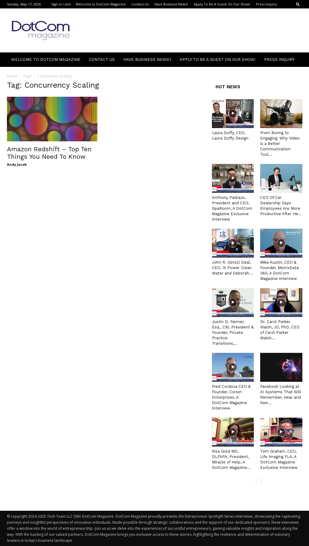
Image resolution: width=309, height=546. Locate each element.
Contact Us (140, 4)
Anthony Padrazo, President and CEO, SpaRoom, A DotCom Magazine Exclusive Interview (232, 208)
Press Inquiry (266, 4)
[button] (297, 4)
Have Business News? (171, 4)
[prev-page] (251, 480)
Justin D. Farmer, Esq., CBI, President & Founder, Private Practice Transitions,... (233, 332)
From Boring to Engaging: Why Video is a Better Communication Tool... (280, 143)
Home (12, 76)
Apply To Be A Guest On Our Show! (222, 4)
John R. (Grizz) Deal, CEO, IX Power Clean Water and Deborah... (232, 267)
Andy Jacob (17, 164)
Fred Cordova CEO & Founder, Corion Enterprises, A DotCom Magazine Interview (231, 397)
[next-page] (261, 480)
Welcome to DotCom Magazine (101, 4)
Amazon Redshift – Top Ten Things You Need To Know (49, 152)
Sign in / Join (61, 4)
